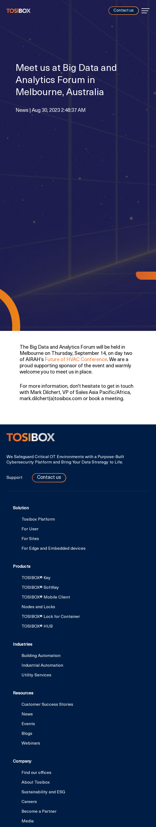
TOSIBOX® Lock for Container (51, 617)
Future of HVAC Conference (76, 359)
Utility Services (36, 675)
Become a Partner (39, 811)
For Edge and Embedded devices (54, 548)
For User (30, 529)
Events (28, 724)
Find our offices (36, 773)
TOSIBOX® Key (36, 578)
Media (28, 821)
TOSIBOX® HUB (37, 626)
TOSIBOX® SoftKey (40, 588)
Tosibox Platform (38, 519)
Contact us (124, 11)
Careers (29, 802)
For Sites (30, 539)
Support (14, 478)
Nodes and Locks (38, 607)
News (27, 714)
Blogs (27, 734)
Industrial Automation (42, 665)
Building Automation (41, 656)
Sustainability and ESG (43, 792)
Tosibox (18, 11)
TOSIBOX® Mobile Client (46, 597)
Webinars (31, 743)
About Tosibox (36, 782)
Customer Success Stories (47, 705)
